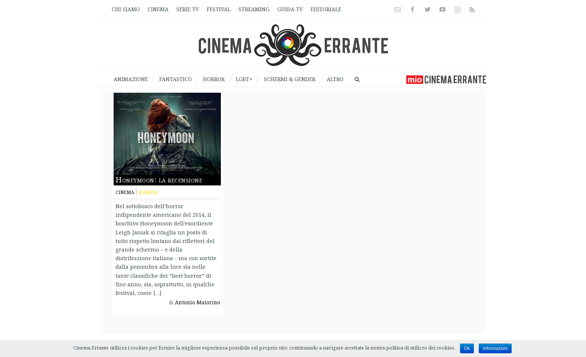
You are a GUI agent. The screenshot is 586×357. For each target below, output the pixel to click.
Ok (467, 348)
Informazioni (495, 348)
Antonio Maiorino (197, 302)
